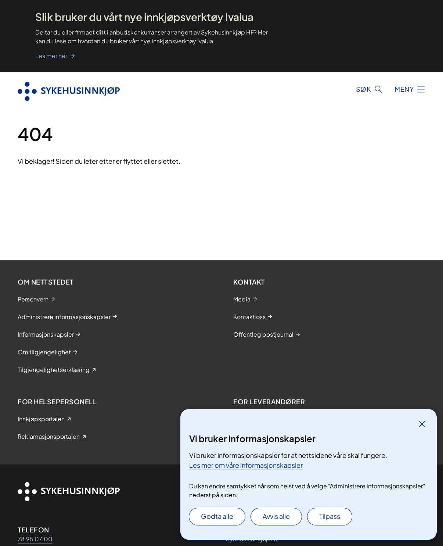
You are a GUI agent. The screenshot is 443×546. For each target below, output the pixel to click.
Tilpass (329, 516)
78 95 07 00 (35, 539)
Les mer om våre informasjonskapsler (246, 465)
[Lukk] (422, 424)
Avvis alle (276, 516)
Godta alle (217, 516)
